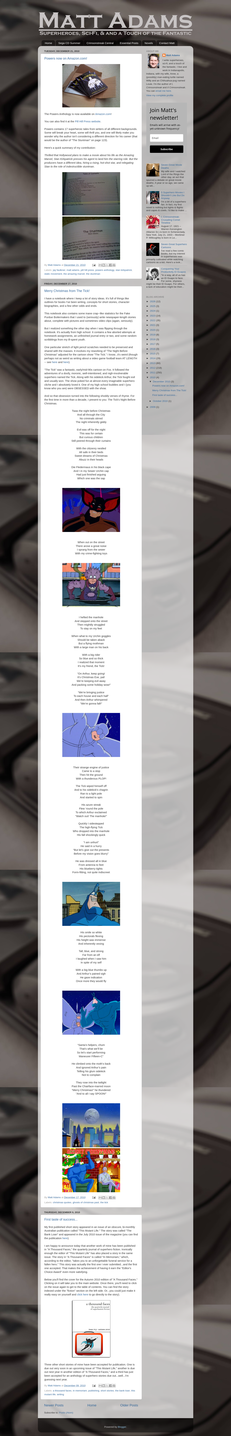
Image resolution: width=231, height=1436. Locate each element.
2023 (153, 315)
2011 (153, 372)
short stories (107, 1390)
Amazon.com (103, 114)
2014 (153, 358)
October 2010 (161, 401)
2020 (153, 330)
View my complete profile (159, 95)
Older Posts (129, 1405)
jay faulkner (59, 270)
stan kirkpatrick (124, 270)
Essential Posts (129, 43)
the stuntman (93, 273)
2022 (153, 320)
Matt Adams (173, 55)
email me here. (164, 91)
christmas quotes (62, 1202)
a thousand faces (62, 1390)
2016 (153, 349)
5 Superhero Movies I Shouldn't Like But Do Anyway (172, 195)
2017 (153, 344)
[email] (166, 138)
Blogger (122, 1427)
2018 (153, 339)
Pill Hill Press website (87, 121)
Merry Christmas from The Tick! (67, 291)
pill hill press (87, 270)
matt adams (73, 270)
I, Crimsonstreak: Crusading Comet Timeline (170, 219)
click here (82, 1294)
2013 (153, 363)
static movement (53, 273)
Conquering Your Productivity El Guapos (173, 270)
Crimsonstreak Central (100, 43)
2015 (153, 353)
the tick (104, 1202)
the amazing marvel (74, 273)
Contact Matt (166, 43)
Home (48, 43)
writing (60, 1394)
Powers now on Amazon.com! (65, 58)
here (54, 362)
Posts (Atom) (66, 1412)
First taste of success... (61, 1219)
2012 (153, 367)
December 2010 (162, 381)
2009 (153, 407)
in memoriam (80, 1390)
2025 (153, 306)
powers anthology (104, 270)
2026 (153, 301)
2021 (153, 325)
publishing (93, 1390)
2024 (153, 310)
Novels (149, 43)
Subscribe (167, 149)
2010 (153, 377)
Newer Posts (54, 1405)
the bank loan (122, 1390)
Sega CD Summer (69, 43)
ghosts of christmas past (86, 1202)
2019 (153, 334)
